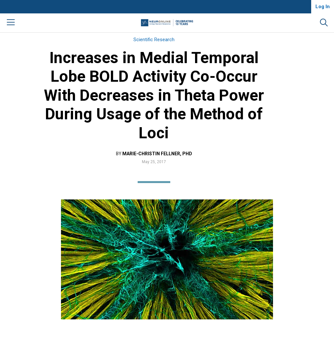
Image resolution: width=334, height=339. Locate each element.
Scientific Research (154, 39)
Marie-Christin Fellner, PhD (157, 153)
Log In (322, 6)
